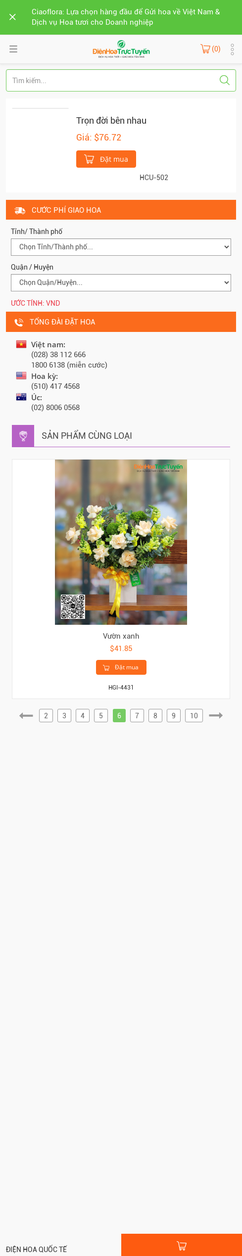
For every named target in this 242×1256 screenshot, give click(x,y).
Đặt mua (106, 158)
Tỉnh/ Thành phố (36, 231)
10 (194, 716)
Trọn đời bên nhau (111, 120)
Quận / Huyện (32, 267)
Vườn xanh (121, 636)
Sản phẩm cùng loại (87, 435)
